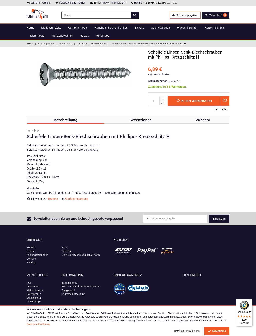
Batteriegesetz (69, 282)
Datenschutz (34, 294)
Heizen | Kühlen (214, 27)
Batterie (53, 198)
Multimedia (37, 35)
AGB (29, 282)
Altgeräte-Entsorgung (73, 294)
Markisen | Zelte (51, 27)
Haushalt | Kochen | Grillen (111, 27)
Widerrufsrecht (35, 290)
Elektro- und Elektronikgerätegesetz (80, 286)
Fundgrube (102, 35)
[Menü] (250, 301)
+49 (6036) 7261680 (154, 2)
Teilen (221, 109)
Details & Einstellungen (187, 331)
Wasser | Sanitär (187, 27)
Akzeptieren (217, 331)
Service (30, 251)
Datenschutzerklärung (38, 324)
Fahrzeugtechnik (62, 35)
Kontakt (31, 247)
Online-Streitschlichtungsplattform (81, 254)
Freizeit (84, 35)
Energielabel (68, 290)
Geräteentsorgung (76, 198)
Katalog (31, 262)
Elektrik (139, 27)
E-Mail (97, 2)
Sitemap (66, 251)
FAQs (65, 247)
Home (30, 27)
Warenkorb (194, 101)
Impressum (33, 286)
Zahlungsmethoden (37, 254)
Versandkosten (161, 74)
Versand (31, 258)
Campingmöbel (77, 27)
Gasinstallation (160, 27)
